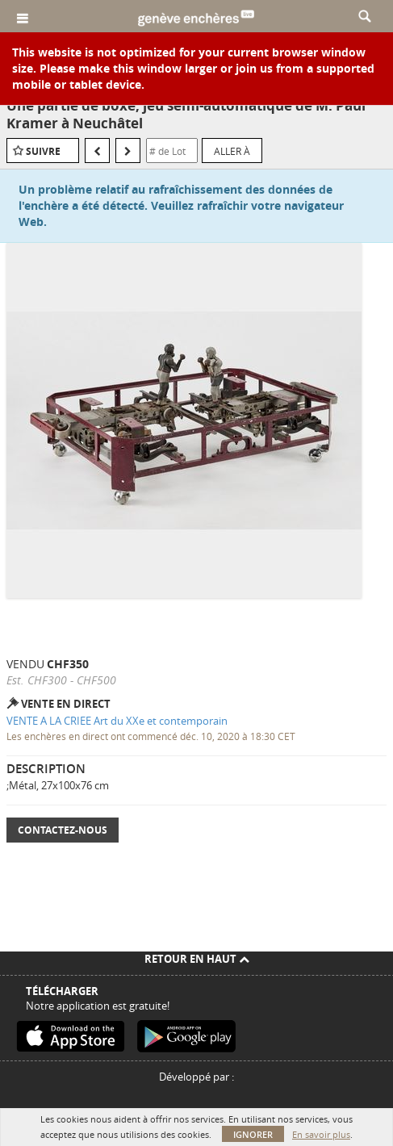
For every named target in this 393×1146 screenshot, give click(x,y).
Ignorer (253, 1134)
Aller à (232, 150)
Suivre (43, 151)
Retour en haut (196, 959)
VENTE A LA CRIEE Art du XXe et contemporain (117, 720)
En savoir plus (321, 1134)
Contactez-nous (62, 830)
